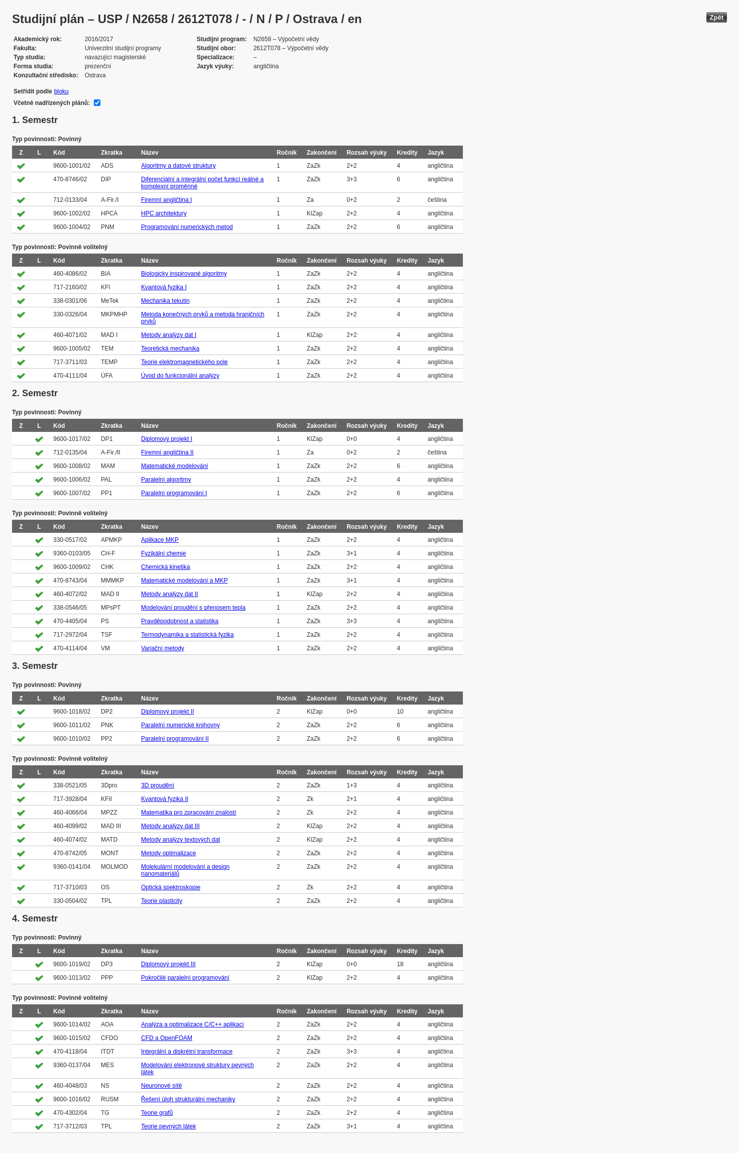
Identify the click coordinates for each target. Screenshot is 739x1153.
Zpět (716, 17)
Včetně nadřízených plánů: (52, 102)
